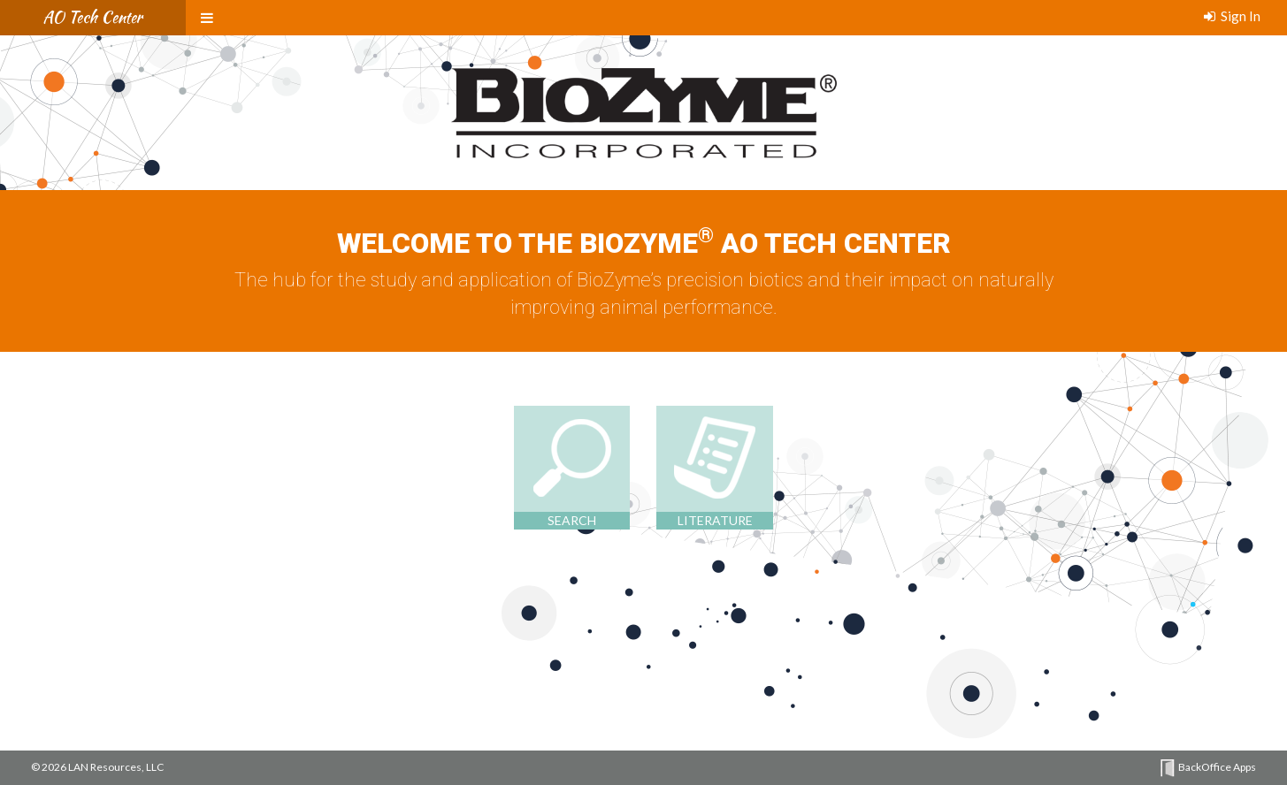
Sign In (1232, 16)
